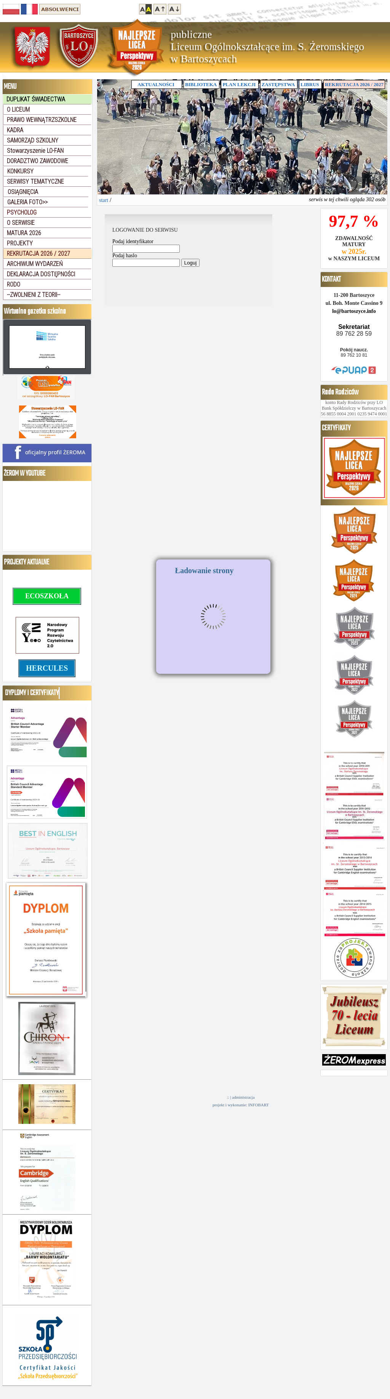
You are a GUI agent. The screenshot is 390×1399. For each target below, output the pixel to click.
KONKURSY (20, 171)
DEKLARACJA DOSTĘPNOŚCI (41, 274)
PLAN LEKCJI (239, 84)
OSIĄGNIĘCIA (23, 192)
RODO (13, 284)
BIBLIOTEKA (201, 84)
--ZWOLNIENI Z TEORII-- (33, 294)
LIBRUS (309, 84)
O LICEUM (18, 109)
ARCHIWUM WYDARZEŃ (35, 264)
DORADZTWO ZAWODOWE (37, 161)
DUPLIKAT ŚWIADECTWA (35, 99)
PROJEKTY (20, 243)
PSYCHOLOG (22, 212)
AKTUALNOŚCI (157, 84)
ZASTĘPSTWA (278, 84)
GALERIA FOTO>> (27, 202)
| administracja (242, 1097)
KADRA (15, 130)
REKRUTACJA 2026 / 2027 (354, 84)
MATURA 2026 (24, 233)
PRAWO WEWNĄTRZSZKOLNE (42, 119)
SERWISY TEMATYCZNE (35, 181)
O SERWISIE (21, 222)
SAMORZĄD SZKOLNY (32, 140)
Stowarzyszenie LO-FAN (35, 150)
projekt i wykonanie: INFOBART (241, 1105)
